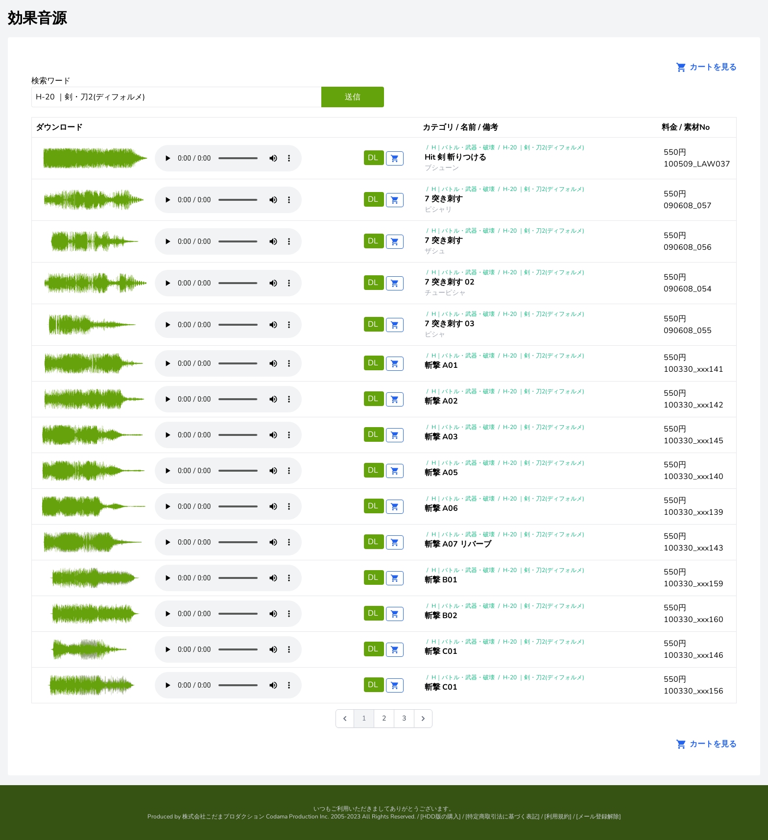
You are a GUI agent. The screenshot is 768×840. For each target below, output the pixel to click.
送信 (352, 97)
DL (374, 157)
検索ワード (51, 80)
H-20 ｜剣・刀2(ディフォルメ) (543, 147)
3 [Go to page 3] (404, 718)
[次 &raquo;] (423, 718)
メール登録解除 (598, 816)
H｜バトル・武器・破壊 (463, 147)
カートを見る (703, 67)
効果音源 (37, 18)
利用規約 (558, 816)
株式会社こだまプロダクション (223, 816)
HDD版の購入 (440, 816)
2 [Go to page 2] (384, 718)
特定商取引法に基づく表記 (502, 816)
